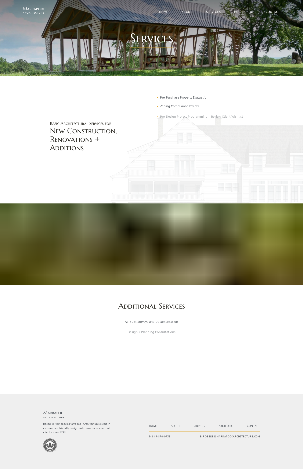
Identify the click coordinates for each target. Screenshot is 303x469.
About (187, 12)
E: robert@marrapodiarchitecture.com (230, 436)
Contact (273, 12)
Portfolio (243, 12)
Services (213, 12)
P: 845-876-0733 (160, 436)
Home (163, 12)
